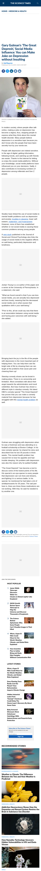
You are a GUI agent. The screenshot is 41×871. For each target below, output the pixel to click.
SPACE (4, 869)
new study (7, 235)
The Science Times (20, 3)
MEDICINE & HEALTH (17, 11)
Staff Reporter (8, 63)
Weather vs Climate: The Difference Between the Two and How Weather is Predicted (18, 776)
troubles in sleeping (20, 219)
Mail (19, 71)
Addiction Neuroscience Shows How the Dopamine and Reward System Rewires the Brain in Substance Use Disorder (20, 809)
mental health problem (26, 400)
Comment (15, 71)
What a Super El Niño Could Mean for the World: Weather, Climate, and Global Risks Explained (14, 672)
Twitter (7, 71)
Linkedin (11, 71)
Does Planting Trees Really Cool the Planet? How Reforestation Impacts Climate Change (16, 685)
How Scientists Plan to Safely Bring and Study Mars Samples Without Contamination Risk (20, 653)
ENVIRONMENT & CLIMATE (10, 771)
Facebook (3, 71)
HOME (4, 11)
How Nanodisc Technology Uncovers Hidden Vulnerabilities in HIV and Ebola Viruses (19, 842)
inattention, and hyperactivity (20, 222)
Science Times (34, 536)
